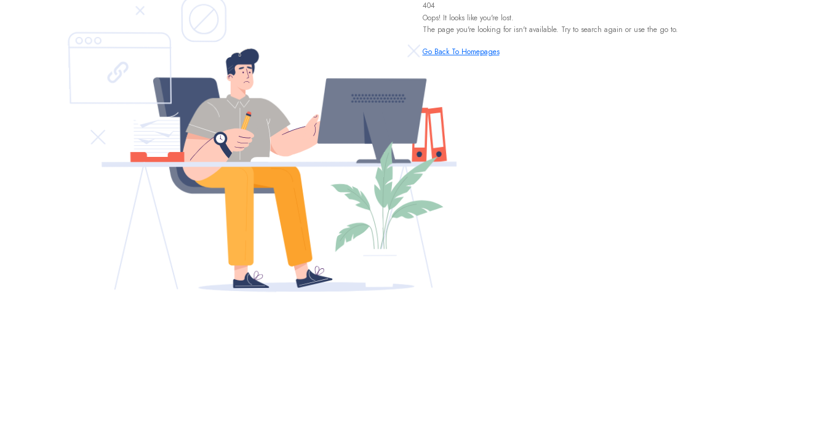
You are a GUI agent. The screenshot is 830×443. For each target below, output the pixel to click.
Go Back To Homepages (461, 51)
